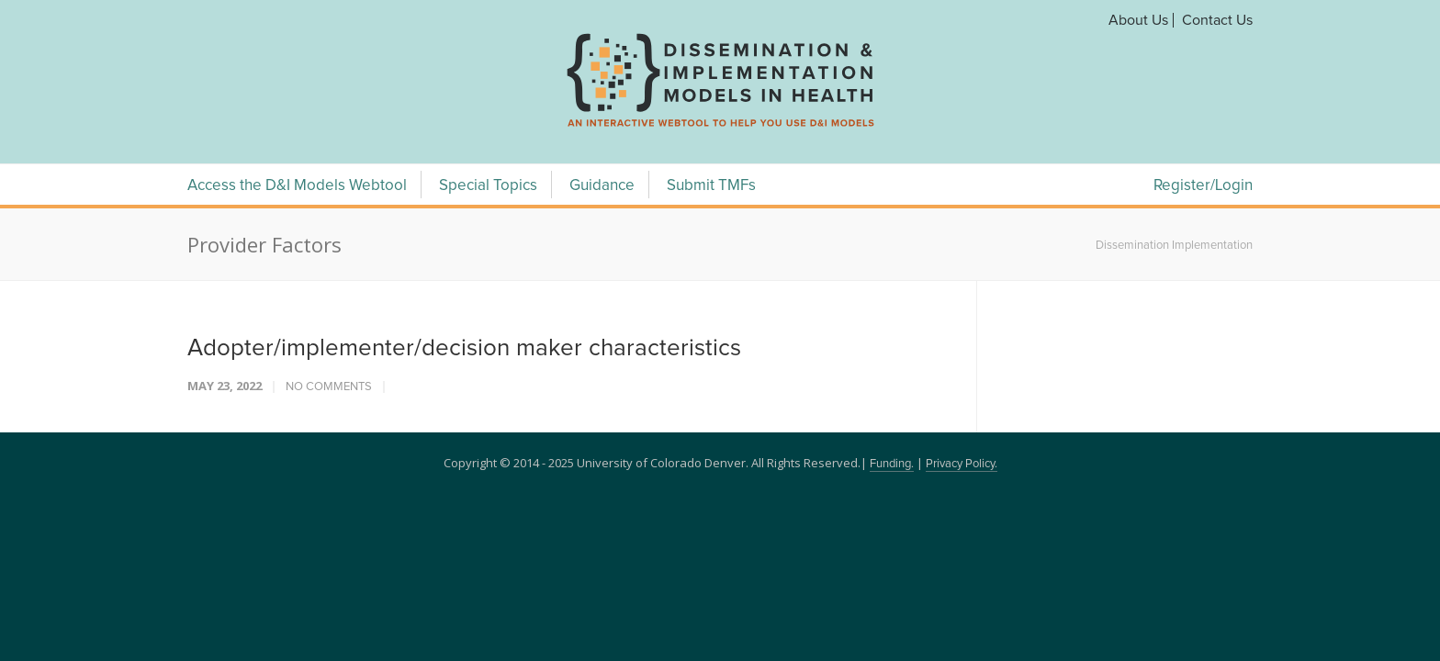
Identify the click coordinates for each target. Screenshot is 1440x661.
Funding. (892, 464)
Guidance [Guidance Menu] (602, 186)
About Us (1138, 20)
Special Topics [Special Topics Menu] (488, 186)
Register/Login (1203, 186)
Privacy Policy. (961, 464)
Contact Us (1217, 20)
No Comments (329, 387)
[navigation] (720, 127)
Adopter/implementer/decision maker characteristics (464, 348)
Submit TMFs (711, 186)
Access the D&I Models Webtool (297, 186)
